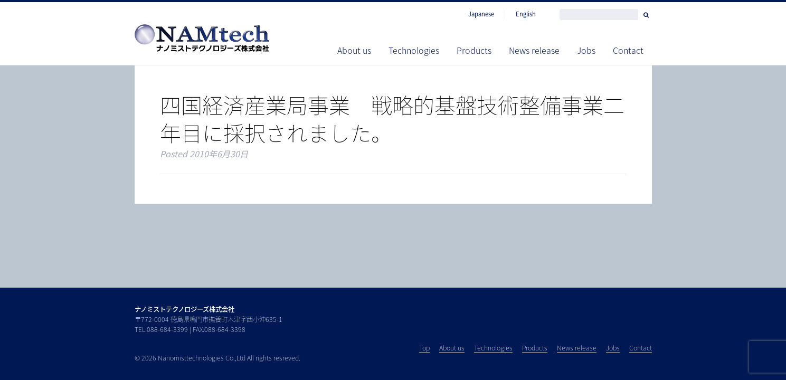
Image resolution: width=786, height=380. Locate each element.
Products (474, 50)
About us (354, 50)
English (526, 14)
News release (534, 50)
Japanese (481, 14)
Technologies (414, 50)
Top (424, 348)
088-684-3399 (167, 329)
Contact (628, 50)
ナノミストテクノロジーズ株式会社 (184, 309)
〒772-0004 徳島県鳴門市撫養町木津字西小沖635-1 (208, 319)
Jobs (586, 50)
